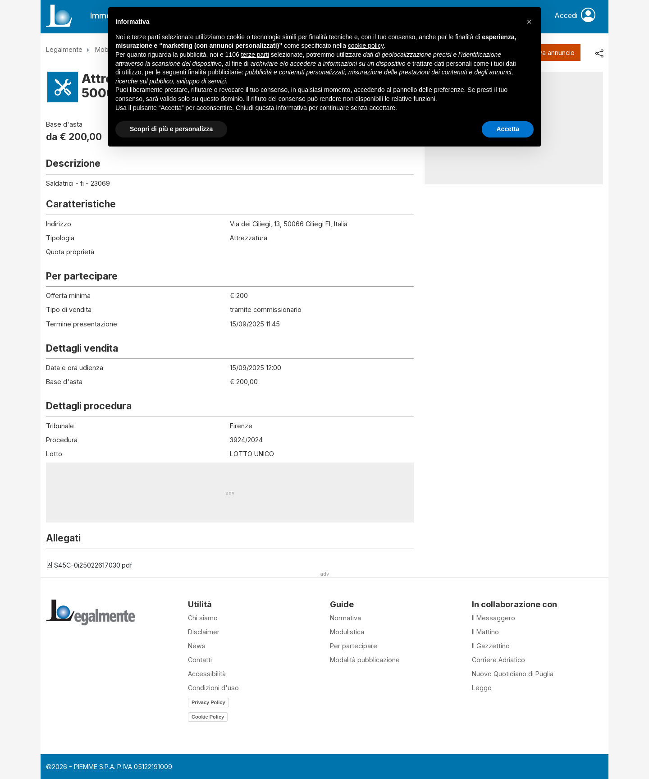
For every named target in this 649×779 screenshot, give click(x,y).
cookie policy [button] (366, 45)
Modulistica (347, 632)
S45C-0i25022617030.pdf (89, 565)
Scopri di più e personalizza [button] (171, 129)
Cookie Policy (208, 716)
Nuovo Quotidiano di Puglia (512, 674)
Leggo (482, 688)
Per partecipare (353, 646)
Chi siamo (203, 618)
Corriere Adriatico (498, 660)
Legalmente (64, 49)
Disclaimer (203, 632)
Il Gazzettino (491, 646)
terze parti (255, 54)
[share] (599, 53)
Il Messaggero (493, 618)
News (197, 646)
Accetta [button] (507, 129)
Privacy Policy (208, 702)
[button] (529, 21)
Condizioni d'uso (213, 688)
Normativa (345, 618)
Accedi (574, 16)
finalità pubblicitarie (215, 72)
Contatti (200, 660)
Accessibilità (207, 674)
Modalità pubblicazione (365, 660)
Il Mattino (485, 632)
